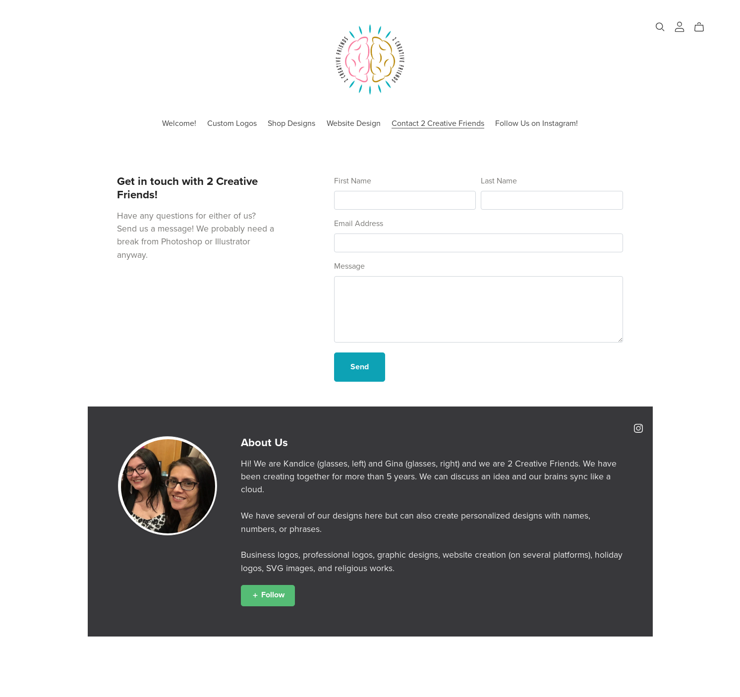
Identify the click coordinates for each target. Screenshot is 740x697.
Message (349, 266)
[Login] (679, 26)
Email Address (358, 224)
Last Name (499, 181)
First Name (352, 181)
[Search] (660, 27)
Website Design (354, 123)
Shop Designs (291, 123)
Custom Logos (232, 123)
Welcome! (179, 123)
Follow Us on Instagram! (536, 123)
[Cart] (703, 27)
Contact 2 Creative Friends (438, 123)
